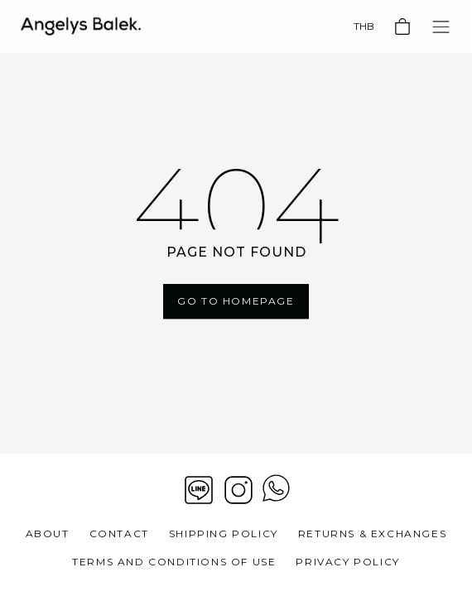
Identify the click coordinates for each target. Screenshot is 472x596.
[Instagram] (238, 490)
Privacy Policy (347, 561)
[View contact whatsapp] (276, 490)
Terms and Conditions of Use (174, 561)
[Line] (198, 490)
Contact (119, 533)
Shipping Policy (223, 533)
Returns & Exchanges (372, 533)
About (48, 533)
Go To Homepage (235, 301)
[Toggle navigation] (441, 27)
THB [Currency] (364, 26)
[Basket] (402, 26)
